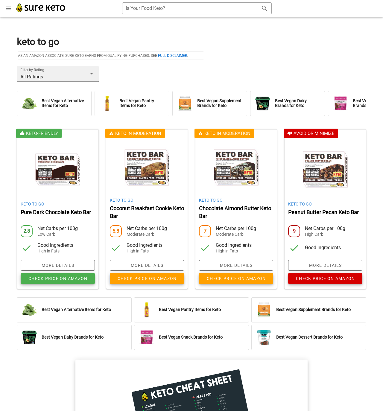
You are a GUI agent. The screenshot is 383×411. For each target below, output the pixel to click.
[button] (58, 73)
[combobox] (197, 8)
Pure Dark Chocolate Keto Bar (56, 212)
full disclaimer (172, 56)
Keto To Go (32, 204)
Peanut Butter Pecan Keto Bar (323, 212)
